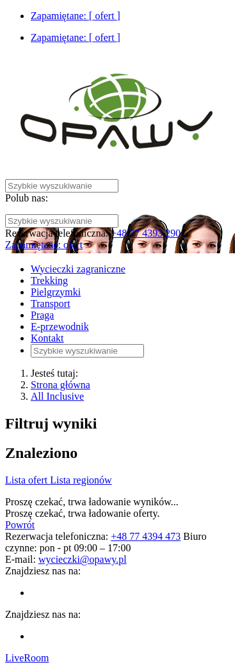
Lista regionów (80, 480)
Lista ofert (27, 480)
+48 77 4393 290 (145, 233)
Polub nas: (26, 198)
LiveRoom (27, 657)
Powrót (20, 524)
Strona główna (60, 384)
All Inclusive (57, 396)
